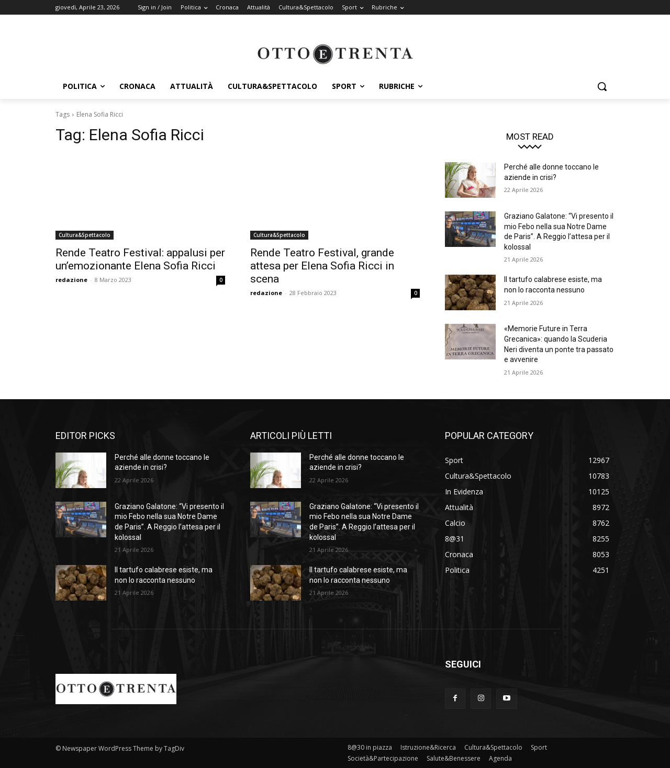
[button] (602, 86)
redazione (71, 280)
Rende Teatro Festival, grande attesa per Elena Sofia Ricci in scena (322, 265)
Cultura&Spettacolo (84, 235)
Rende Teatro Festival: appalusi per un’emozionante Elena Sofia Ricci (140, 259)
